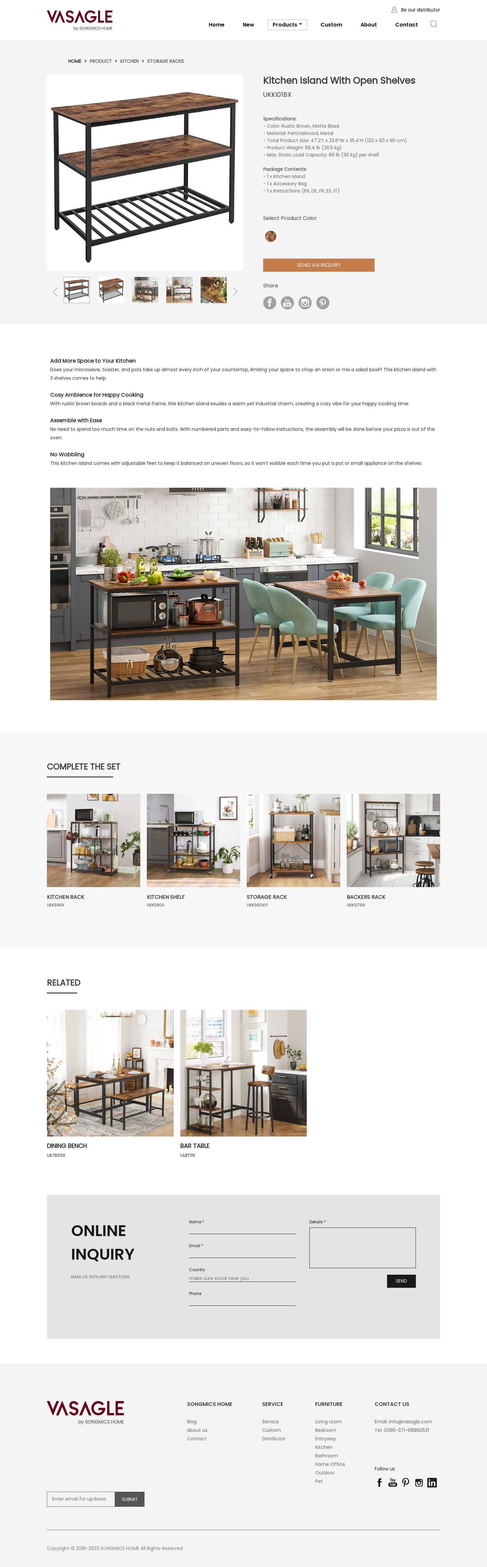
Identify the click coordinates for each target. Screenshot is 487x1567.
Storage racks (165, 61)
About (368, 24)
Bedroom (325, 1430)
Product (101, 61)
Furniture (328, 1404)
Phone (195, 1293)
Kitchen (129, 61)
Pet (319, 1481)
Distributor (274, 1438)
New (248, 24)
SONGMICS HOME (209, 1404)
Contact (406, 24)
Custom (331, 24)
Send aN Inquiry (319, 265)
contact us (392, 1404)
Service (270, 1421)
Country (197, 1269)
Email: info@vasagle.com (403, 1421)
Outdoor (325, 1472)
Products (287, 25)
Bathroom (326, 1455)
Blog (192, 1421)
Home (216, 24)
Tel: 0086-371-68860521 (402, 1430)
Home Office (330, 1464)
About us (197, 1430)
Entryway (325, 1438)
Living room (328, 1421)
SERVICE (272, 1404)
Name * (196, 1222)
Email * (196, 1245)
